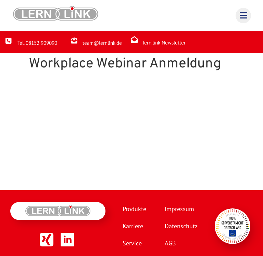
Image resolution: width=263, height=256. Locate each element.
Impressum (179, 209)
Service (132, 243)
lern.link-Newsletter (164, 42)
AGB (170, 243)
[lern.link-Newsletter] (134, 39)
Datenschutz (181, 226)
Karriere (133, 226)
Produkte (134, 209)
